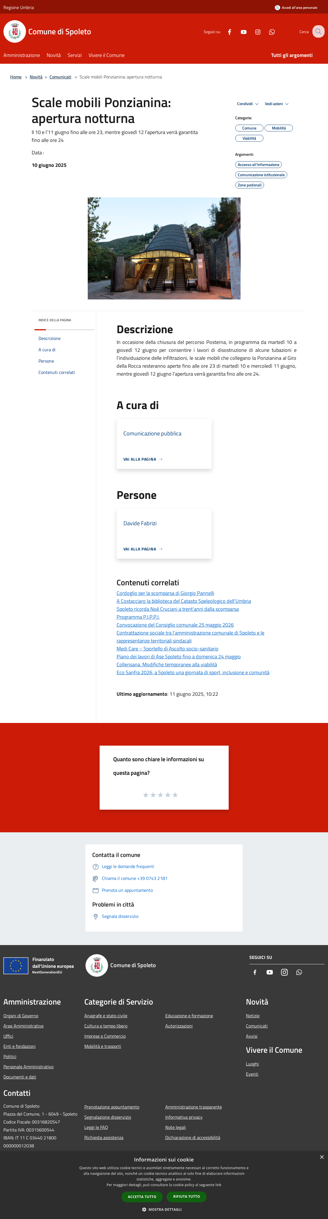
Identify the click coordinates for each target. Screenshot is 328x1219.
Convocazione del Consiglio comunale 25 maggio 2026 (175, 625)
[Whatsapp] (267, 31)
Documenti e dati (19, 1076)
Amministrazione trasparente (193, 1106)
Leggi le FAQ (96, 1127)
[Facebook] (225, 31)
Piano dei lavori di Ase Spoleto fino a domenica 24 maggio (179, 656)
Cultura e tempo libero (105, 1025)
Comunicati (60, 76)
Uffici (8, 1036)
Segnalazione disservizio (107, 1117)
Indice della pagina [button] (54, 320)
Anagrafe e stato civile (105, 1015)
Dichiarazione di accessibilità (192, 1137)
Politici (9, 1056)
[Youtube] (239, 31)
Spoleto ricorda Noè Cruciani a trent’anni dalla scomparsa (178, 609)
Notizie (253, 1015)
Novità (36, 76)
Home (16, 76)
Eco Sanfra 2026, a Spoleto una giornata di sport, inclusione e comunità (193, 672)
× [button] (322, 1157)
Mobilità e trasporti (102, 1046)
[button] (164, 1209)
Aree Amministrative (23, 1025)
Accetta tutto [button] (142, 1196)
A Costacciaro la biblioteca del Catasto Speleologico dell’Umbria (184, 601)
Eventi (252, 1074)
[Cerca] (318, 31)
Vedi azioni (277, 104)
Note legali (175, 1127)
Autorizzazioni (179, 1025)
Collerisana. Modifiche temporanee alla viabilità (167, 664)
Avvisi (252, 1036)
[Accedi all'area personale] (296, 7)
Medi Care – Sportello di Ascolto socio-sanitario (167, 648)
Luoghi (252, 1063)
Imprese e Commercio (105, 1036)
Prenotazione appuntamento (111, 1106)
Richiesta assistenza (103, 1137)
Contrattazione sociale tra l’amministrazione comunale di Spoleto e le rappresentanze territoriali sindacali (190, 636)
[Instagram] (253, 31)
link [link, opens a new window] (218, 1184)
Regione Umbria (18, 7)
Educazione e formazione (189, 1015)
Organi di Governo (20, 1015)
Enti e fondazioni (19, 1046)
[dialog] (164, 1185)
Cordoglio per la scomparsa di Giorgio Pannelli (165, 593)
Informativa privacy (184, 1117)
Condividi (248, 104)
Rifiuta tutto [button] (186, 1196)
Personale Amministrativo (28, 1066)
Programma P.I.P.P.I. (138, 617)
